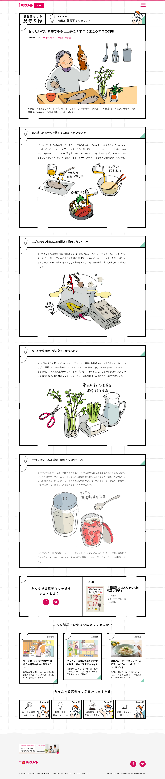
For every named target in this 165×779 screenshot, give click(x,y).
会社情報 (22, 773)
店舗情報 (31, 773)
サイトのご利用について (82, 773)
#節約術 (68, 38)
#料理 (60, 38)
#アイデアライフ (49, 38)
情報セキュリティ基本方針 (62, 773)
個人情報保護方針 (43, 773)
